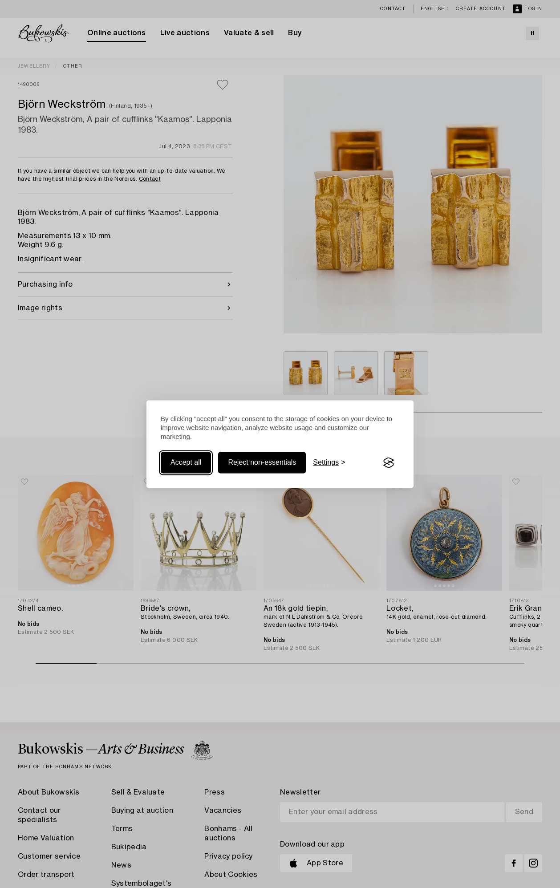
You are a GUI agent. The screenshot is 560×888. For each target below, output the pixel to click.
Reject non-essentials (262, 462)
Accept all (185, 462)
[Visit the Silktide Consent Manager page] (388, 463)
